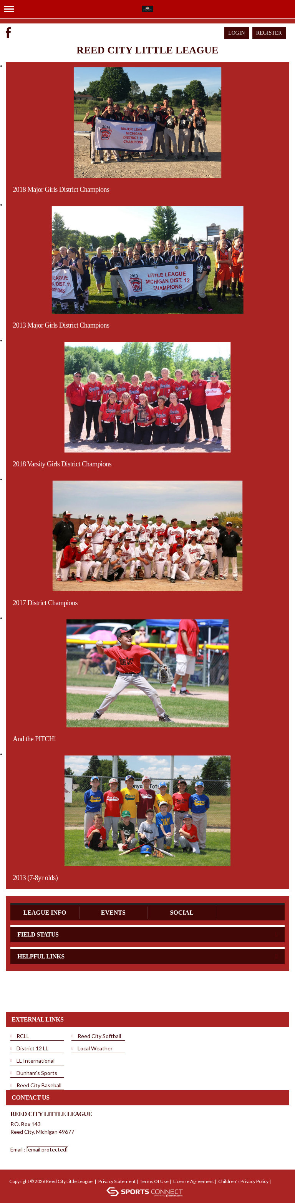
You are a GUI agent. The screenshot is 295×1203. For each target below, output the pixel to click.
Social (181, 912)
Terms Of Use (154, 1181)
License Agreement (193, 1181)
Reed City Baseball (39, 1085)
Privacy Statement (117, 1181)
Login (236, 33)
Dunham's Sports (37, 1073)
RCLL (23, 1036)
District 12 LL (32, 1048)
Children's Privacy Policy (243, 1181)
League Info (44, 912)
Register (269, 33)
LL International (36, 1060)
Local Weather (95, 1048)
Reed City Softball (99, 1036)
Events (113, 912)
